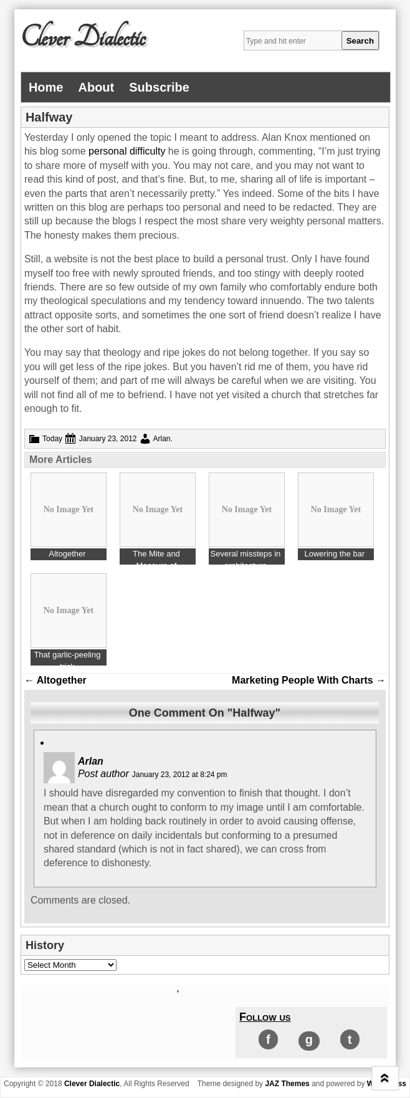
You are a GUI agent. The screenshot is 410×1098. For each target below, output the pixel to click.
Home (46, 87)
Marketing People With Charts (309, 680)
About (96, 87)
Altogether (55, 680)
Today (52, 438)
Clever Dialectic (83, 38)
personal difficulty (126, 151)
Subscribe (159, 87)
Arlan (162, 438)
